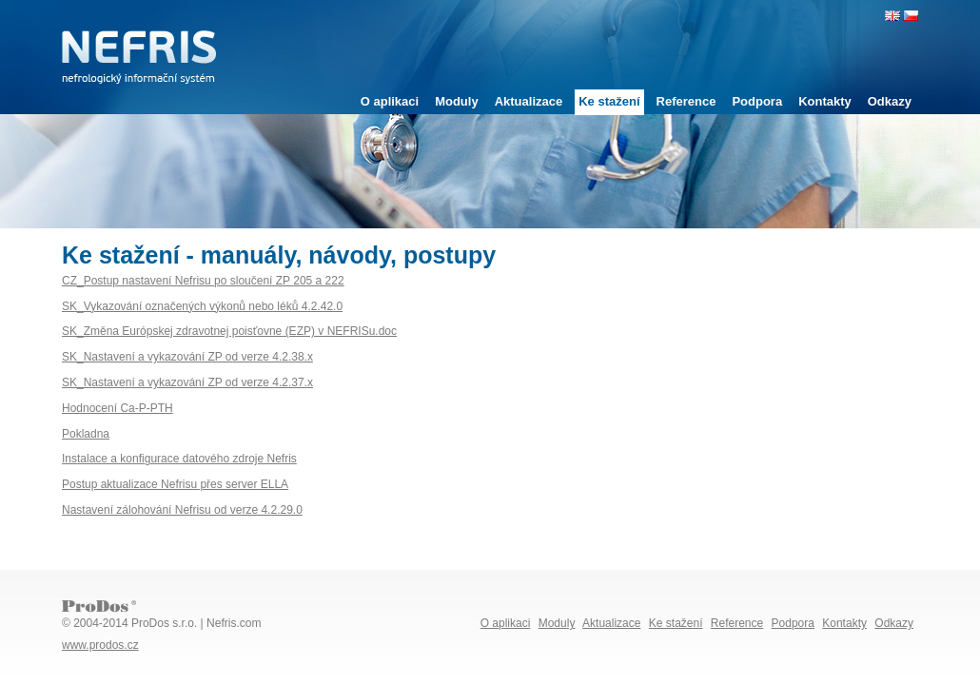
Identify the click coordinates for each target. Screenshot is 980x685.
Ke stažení (608, 101)
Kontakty (825, 101)
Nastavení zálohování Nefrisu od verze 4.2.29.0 (182, 510)
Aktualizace (529, 101)
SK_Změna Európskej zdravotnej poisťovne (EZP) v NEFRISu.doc (229, 331)
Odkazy (889, 101)
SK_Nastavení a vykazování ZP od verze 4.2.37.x (187, 382)
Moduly (457, 101)
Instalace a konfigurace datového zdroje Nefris (179, 458)
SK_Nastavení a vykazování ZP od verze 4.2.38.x (187, 356)
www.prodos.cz (100, 645)
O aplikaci (390, 101)
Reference (686, 101)
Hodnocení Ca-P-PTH (117, 408)
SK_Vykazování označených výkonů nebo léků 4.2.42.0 (202, 306)
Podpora (757, 101)
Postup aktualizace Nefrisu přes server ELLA (175, 484)
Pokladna (85, 433)
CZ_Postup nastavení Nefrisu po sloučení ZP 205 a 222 (203, 280)
